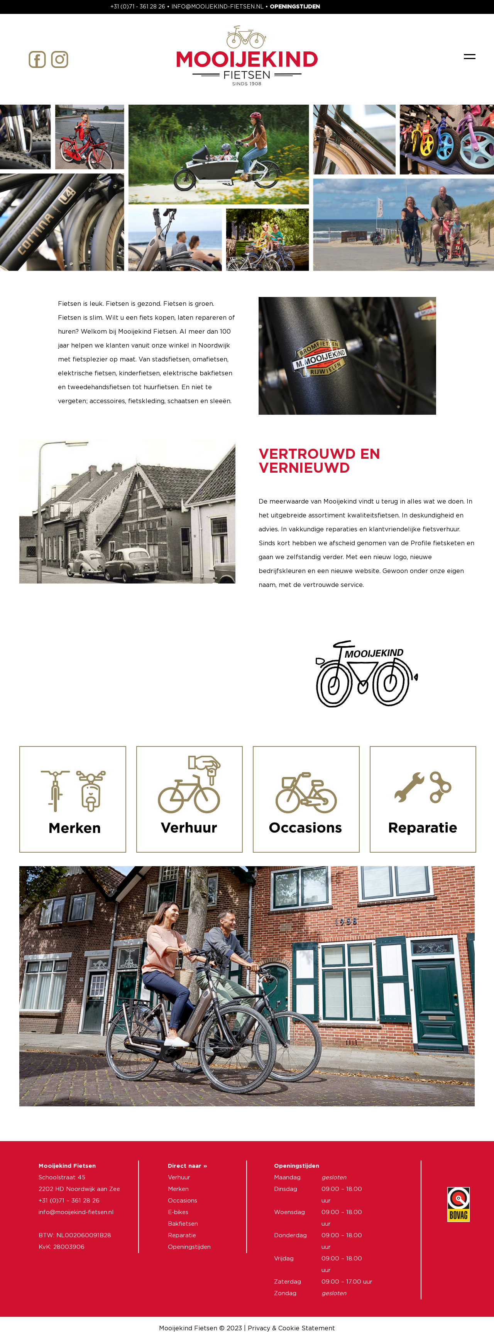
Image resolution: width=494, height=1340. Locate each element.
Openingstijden (189, 1247)
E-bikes (178, 1212)
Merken (178, 1189)
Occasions (182, 1201)
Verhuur (179, 1178)
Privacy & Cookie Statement (291, 1328)
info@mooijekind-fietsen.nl (76, 1212)
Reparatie (182, 1235)
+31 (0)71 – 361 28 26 (69, 1201)
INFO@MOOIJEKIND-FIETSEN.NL (217, 7)
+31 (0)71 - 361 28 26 (137, 7)
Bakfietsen (183, 1224)
